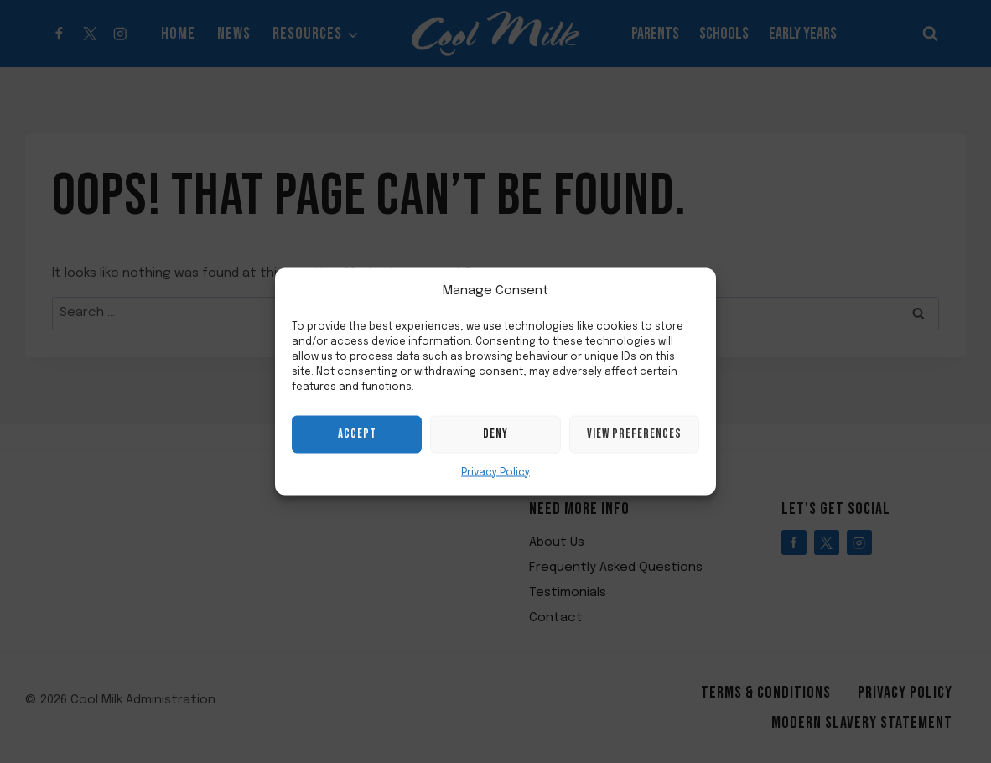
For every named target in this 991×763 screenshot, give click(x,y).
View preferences (634, 434)
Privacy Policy (495, 472)
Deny (495, 434)
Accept (357, 434)
